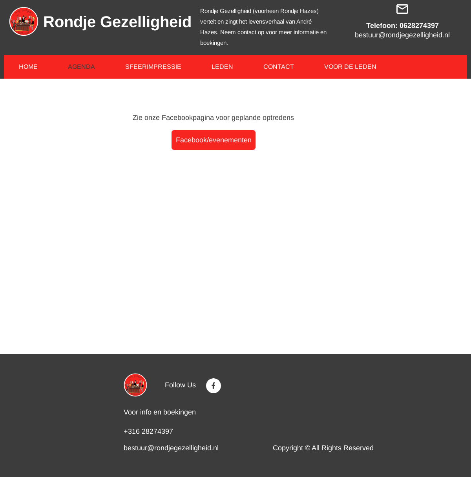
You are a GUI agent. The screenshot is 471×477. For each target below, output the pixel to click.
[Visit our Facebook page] (213, 385)
